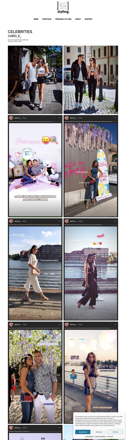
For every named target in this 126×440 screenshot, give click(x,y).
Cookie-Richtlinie (89, 436)
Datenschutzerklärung (100, 436)
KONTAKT (88, 19)
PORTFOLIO (46, 19)
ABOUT (78, 19)
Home (36, 19)
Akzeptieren (83, 432)
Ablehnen (99, 432)
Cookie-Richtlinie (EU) (109, 425)
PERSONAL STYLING (63, 19)
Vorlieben (115, 432)
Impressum (110, 436)
